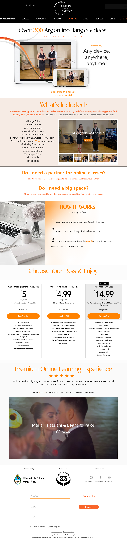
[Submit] (89, 507)
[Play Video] (63, 432)
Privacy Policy (68, 532)
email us (42, 392)
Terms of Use (57, 532)
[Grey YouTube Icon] (109, 477)
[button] (99, 18)
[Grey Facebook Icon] (100, 477)
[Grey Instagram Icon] (91, 477)
